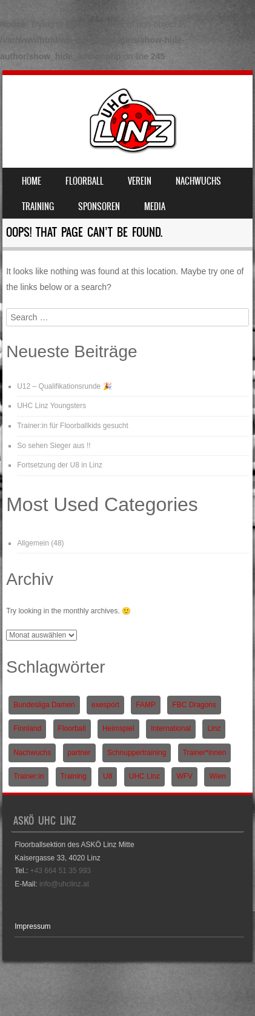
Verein (139, 181)
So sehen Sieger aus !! (53, 445)
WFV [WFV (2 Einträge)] (184, 776)
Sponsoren (99, 206)
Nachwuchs (198, 181)
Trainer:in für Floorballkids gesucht (72, 425)
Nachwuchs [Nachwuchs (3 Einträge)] (32, 752)
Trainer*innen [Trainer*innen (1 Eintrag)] (205, 752)
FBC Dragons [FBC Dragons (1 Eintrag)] (194, 705)
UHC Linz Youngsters (51, 405)
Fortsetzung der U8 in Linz (59, 465)
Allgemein (33, 543)
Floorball (84, 181)
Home (31, 181)
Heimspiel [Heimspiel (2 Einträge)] (118, 728)
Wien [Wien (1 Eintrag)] (217, 776)
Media (154, 206)
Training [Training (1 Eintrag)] (74, 776)
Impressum (32, 926)
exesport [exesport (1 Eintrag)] (105, 705)
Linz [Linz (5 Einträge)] (213, 728)
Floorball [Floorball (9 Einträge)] (72, 728)
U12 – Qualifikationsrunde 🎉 (64, 386)
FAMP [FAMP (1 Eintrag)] (146, 705)
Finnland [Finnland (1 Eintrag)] (27, 728)
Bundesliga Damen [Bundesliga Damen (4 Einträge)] (44, 705)
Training (38, 206)
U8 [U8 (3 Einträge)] (107, 776)
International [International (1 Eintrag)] (171, 728)
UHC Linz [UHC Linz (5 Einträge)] (144, 776)
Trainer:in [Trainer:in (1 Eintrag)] (28, 776)
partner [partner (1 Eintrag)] (79, 752)
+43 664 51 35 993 (60, 870)
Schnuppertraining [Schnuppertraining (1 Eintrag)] (136, 752)
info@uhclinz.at (64, 884)
